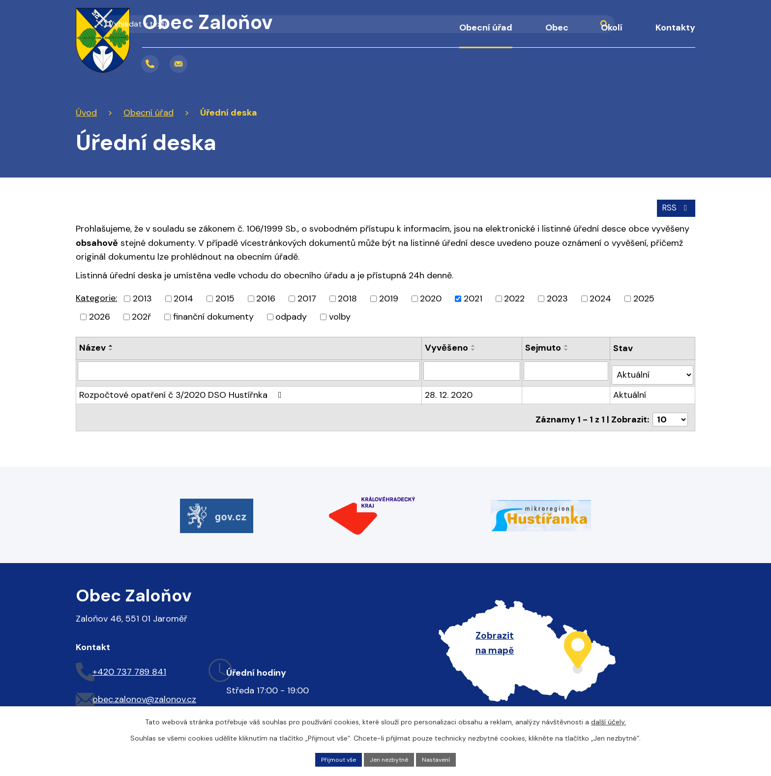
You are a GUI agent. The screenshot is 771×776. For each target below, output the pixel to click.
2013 (142, 296)
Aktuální (630, 388)
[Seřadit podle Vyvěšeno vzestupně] (474, 344)
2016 (265, 296)
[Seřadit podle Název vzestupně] (111, 344)
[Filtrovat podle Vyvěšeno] (472, 368)
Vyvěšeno (447, 346)
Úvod (422, 34)
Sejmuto (544, 346)
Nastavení (443, 758)
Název (92, 346)
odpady (291, 315)
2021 (473, 296)
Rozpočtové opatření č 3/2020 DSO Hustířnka (182, 388)
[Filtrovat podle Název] (249, 368)
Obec (556, 27)
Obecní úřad (485, 27)
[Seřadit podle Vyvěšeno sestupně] (474, 348)
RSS (674, 205)
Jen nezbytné (390, 758)
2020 (431, 296)
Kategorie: (96, 296)
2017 (306, 296)
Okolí (612, 27)
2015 (225, 296)
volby (340, 315)
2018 (347, 296)
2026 (99, 315)
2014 (183, 296)
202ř (141, 315)
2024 (600, 296)
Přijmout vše (333, 758)
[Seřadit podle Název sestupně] (111, 348)
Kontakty (675, 27)
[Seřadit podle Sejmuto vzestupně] (567, 344)
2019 (388, 296)
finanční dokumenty (213, 315)
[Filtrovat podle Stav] (653, 368)
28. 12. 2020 (450, 388)
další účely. (608, 720)
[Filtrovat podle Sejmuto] (567, 368)
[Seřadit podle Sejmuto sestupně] (567, 348)
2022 (514, 296)
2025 (643, 296)
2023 (557, 296)
